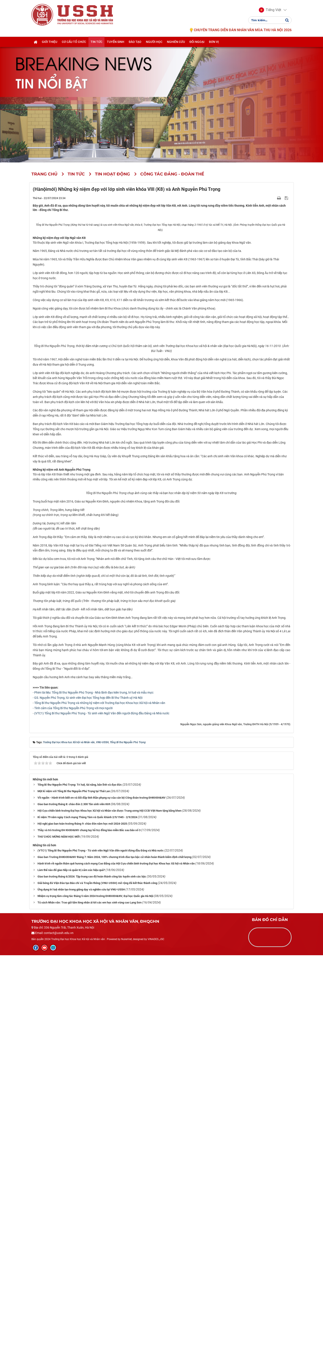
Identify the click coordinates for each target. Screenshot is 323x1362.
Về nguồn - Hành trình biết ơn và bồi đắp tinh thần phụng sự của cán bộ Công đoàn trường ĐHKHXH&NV (102, 1204)
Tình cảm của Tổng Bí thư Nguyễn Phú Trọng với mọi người (73, 1115)
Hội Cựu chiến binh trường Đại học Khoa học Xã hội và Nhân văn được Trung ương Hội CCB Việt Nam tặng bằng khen (109, 1217)
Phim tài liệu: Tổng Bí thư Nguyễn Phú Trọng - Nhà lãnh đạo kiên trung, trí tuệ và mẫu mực (93, 1099)
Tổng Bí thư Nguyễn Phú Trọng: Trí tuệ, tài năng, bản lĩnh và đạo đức (80, 1191)
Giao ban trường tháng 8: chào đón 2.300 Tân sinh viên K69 (74, 1211)
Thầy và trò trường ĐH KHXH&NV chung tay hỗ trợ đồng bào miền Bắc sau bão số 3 (89, 1237)
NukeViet (126, 1345)
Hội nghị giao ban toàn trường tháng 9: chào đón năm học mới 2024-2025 (82, 1230)
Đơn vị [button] (214, 42)
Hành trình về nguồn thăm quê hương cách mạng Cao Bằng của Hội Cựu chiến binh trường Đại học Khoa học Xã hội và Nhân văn (116, 1270)
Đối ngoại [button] (196, 42)
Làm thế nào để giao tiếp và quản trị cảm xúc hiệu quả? (71, 1277)
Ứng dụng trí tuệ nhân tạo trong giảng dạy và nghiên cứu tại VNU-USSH (81, 1296)
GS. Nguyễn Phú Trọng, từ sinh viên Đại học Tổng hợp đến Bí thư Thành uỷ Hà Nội (88, 1104)
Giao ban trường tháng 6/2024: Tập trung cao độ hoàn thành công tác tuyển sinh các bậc (92, 1283)
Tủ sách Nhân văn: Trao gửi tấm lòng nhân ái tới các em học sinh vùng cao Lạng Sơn (90, 1309)
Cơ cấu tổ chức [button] (74, 42)
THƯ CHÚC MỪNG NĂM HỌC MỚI (59, 1243)
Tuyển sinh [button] (115, 42)
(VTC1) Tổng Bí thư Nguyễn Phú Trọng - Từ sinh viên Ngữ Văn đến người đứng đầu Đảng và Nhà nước (101, 1120)
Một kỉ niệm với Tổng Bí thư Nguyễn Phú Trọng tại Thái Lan (74, 1198)
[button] (270, 10)
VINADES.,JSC (156, 1345)
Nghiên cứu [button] (176, 42)
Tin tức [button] (96, 42)
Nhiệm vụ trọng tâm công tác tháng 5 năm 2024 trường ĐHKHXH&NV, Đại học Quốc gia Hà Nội (95, 1303)
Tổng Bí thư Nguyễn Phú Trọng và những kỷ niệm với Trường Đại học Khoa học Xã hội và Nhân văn (99, 1110)
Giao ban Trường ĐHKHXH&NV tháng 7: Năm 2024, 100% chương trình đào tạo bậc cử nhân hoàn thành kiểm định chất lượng (114, 1264)
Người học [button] (154, 42)
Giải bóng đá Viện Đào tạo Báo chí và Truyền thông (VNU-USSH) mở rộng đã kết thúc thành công (97, 1290)
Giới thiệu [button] (49, 42)
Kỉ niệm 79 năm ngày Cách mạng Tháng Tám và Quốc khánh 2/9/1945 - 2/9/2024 (87, 1224)
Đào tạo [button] (135, 42)
